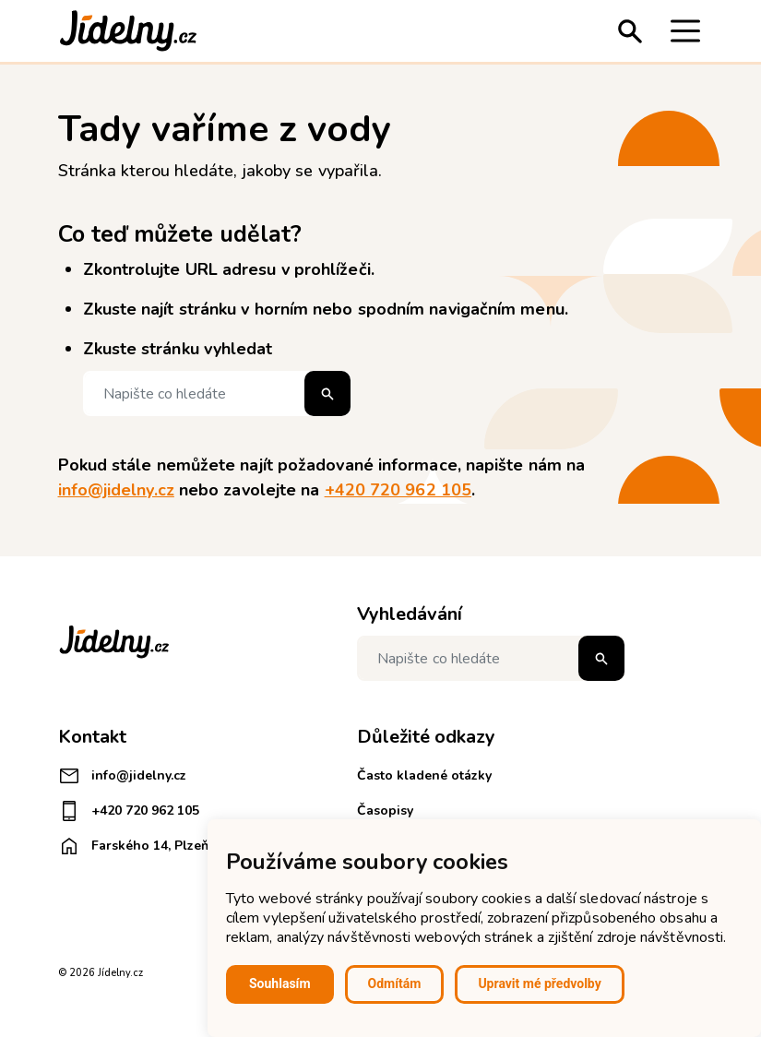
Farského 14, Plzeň (133, 846)
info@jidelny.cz (116, 490)
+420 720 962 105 (398, 490)
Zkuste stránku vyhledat (178, 349)
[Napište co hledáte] (217, 393)
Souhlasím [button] (280, 983)
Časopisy (385, 810)
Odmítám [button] (395, 983)
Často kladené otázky (424, 775)
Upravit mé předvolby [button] (539, 983)
